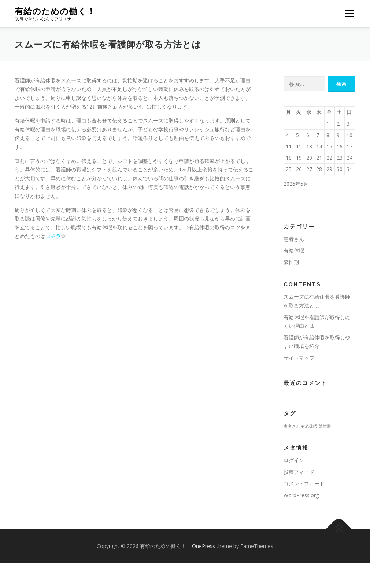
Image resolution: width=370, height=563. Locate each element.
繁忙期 (291, 261)
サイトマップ (299, 357)
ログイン (294, 460)
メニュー (349, 13)
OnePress (203, 546)
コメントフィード (304, 483)
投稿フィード (299, 471)
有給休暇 (294, 250)
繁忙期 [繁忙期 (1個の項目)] (325, 426)
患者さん (294, 238)
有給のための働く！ (55, 11)
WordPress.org (301, 495)
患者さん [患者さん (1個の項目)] (292, 426)
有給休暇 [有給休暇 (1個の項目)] (309, 426)
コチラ (53, 236)
